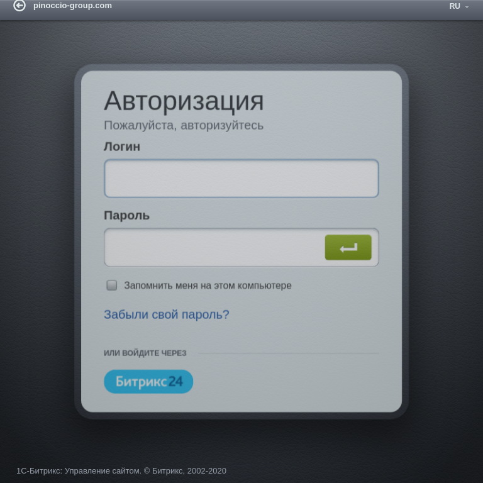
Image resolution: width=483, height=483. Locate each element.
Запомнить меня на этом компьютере (206, 288)
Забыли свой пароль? (162, 318)
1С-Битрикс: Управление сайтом (78, 475)
